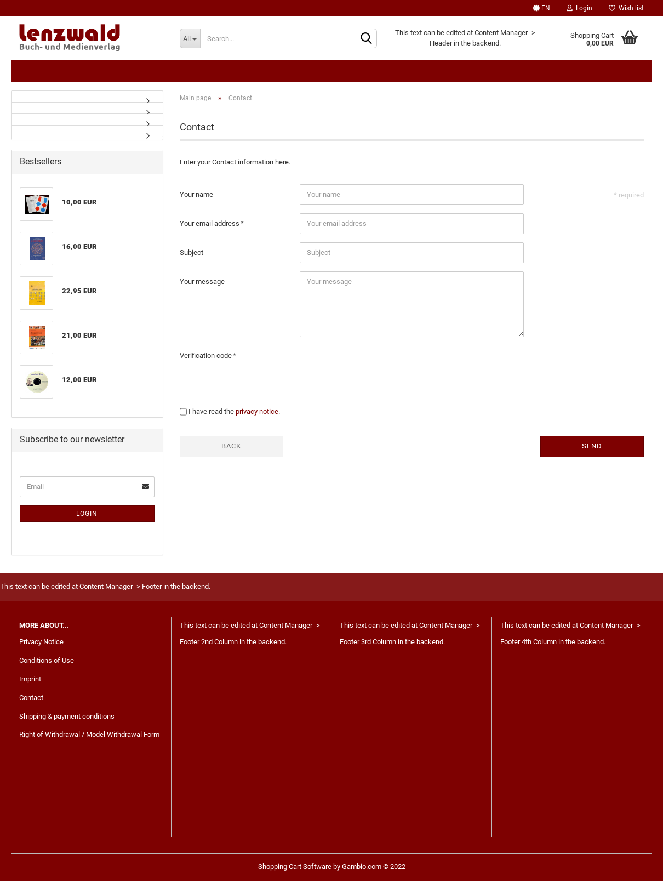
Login (579, 8)
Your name (196, 194)
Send (592, 446)
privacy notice (257, 411)
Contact (31, 698)
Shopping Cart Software (295, 866)
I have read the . (234, 411)
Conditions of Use (46, 660)
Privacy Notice (41, 642)
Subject (191, 252)
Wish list (626, 8)
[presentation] (383, 366)
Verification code (206, 355)
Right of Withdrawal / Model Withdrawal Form (89, 734)
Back (231, 446)
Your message (202, 281)
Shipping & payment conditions (67, 716)
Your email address (210, 223)
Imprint (30, 679)
